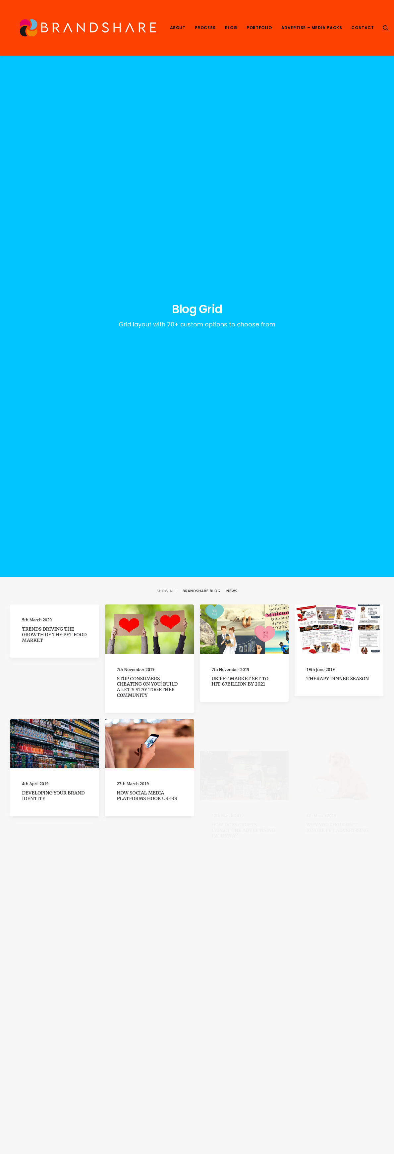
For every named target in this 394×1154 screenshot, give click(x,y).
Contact (362, 27)
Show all (167, 192)
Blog (231, 27)
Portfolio (259, 27)
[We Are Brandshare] (85, 28)
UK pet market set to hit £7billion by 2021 (240, 282)
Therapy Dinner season (338, 280)
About (178, 27)
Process (205, 27)
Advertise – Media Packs (311, 27)
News (231, 192)
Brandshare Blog (201, 192)
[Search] (386, 28)
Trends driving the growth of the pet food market (54, 236)
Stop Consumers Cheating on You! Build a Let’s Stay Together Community (147, 288)
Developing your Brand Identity (53, 423)
